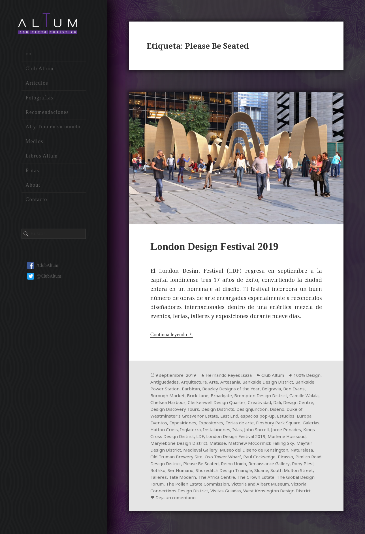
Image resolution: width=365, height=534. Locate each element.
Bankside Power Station (175, 389)
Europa (178, 423)
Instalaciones (267, 430)
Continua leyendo (169, 335)
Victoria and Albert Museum (180, 491)
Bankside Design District (288, 383)
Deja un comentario (270, 498)
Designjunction (288, 410)
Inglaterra (240, 430)
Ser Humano (265, 471)
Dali (314, 403)
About (32, 187)
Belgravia (296, 389)
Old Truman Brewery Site (253, 457)
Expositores (249, 423)
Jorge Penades (182, 437)
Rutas (32, 172)
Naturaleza (211, 457)
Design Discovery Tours (208, 410)
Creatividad (296, 403)
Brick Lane (213, 396)
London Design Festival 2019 (218, 247)
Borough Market (182, 396)
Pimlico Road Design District (234, 464)
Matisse (274, 444)
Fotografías (39, 99)
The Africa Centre (301, 478)
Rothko (242, 471)
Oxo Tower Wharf (300, 457)
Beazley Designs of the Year (254, 389)
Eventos (196, 423)
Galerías (188, 430)
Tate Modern (266, 478)
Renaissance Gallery (186, 471)
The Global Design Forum (218, 485)
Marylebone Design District (233, 444)
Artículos (36, 85)
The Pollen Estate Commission (279, 485)
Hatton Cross (213, 430)
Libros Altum (41, 158)
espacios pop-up (294, 417)
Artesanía (250, 383)
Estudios (159, 423)
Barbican (213, 389)
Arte (232, 383)
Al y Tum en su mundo (52, 128)
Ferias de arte (278, 423)
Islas (289, 430)
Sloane (178, 478)
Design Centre (165, 410)
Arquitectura (212, 383)
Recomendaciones (47, 114)
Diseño (157, 417)
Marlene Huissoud (182, 444)
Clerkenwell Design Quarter (251, 403)
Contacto (36, 201)
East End (265, 417)
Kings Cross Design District (229, 437)
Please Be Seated (284, 464)
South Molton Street (208, 478)
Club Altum (39, 70)
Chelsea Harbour (202, 403)
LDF (264, 437)
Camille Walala (166, 403)
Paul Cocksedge (166, 464)
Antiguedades (182, 383)
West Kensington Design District (204, 498)
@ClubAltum (44, 278)
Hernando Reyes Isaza (229, 376)
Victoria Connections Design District (250, 491)
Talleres (241, 478)
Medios (34, 143)
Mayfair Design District (225, 451)
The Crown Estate (169, 485)
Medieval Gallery (270, 451)
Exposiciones (221, 423)
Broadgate (238, 396)
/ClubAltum (42, 267)
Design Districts (253, 410)
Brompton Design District (279, 396)
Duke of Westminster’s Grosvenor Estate (211, 417)
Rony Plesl (221, 471)
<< (28, 56)
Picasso (194, 464)
